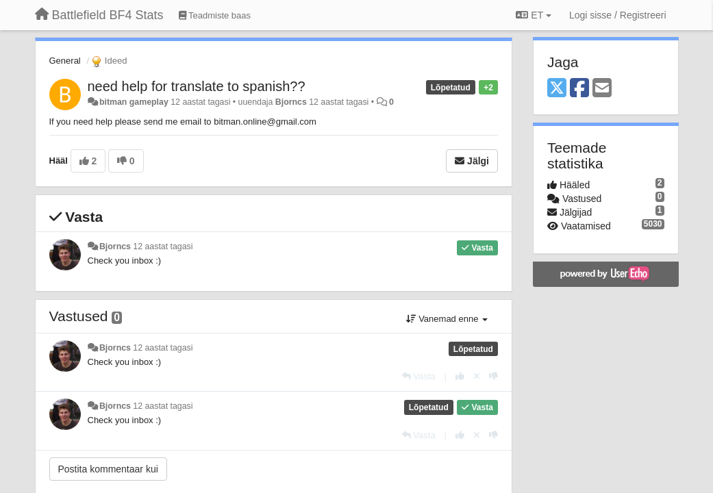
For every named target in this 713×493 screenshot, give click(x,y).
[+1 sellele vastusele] (459, 376)
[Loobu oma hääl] (476, 376)
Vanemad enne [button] (447, 319)
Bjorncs (291, 102)
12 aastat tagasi (162, 246)
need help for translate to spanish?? (196, 86)
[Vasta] (419, 376)
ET (533, 15)
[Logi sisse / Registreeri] (618, 15)
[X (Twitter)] (556, 89)
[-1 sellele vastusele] (493, 376)
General (65, 60)
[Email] (602, 89)
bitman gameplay (133, 102)
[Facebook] (579, 89)
